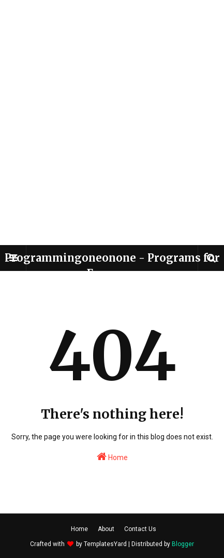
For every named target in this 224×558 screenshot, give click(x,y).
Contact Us (140, 529)
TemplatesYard (105, 544)
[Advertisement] (112, 122)
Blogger (183, 544)
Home (112, 456)
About (106, 529)
